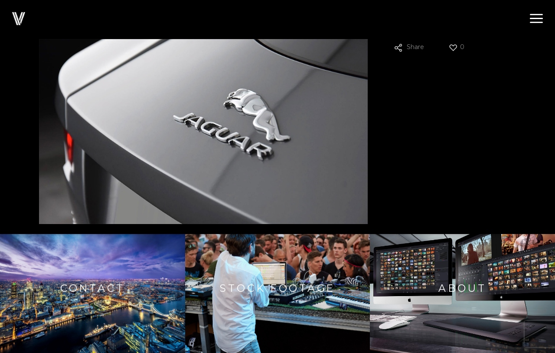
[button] (536, 18)
